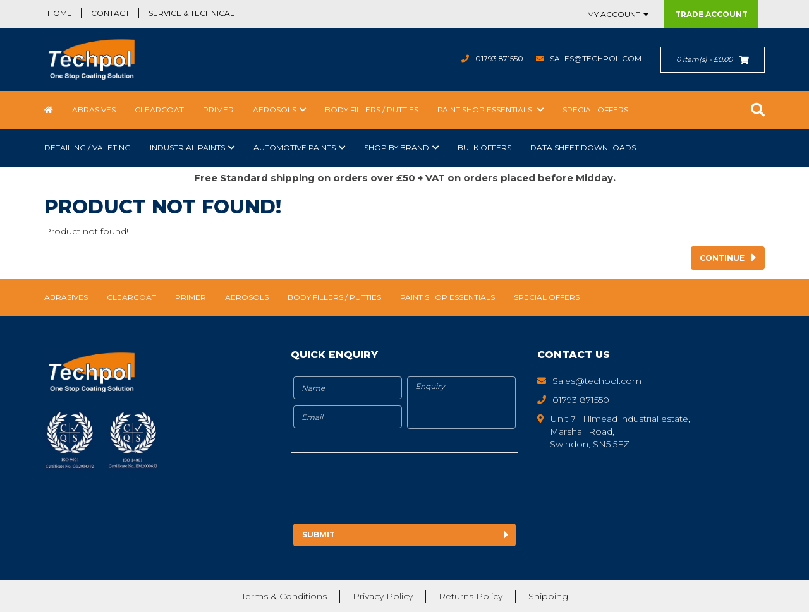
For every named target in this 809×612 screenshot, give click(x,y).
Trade (711, 14)
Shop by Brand (396, 147)
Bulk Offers (484, 147)
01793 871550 (499, 58)
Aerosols (274, 109)
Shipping (548, 596)
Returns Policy (470, 596)
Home (59, 13)
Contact (110, 13)
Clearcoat (159, 109)
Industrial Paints (187, 147)
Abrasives (94, 109)
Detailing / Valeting (87, 147)
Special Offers (595, 109)
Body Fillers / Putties (371, 109)
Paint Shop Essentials (485, 109)
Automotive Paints (294, 147)
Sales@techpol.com (596, 58)
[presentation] (396, 490)
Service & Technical (191, 13)
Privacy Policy (383, 596)
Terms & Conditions (284, 596)
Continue (722, 258)
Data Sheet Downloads (583, 147)
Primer (218, 109)
